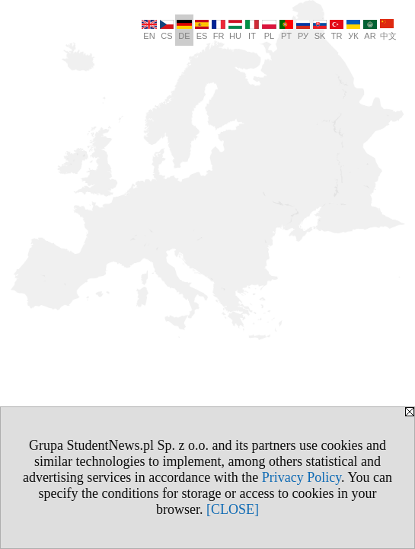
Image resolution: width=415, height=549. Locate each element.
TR (336, 30)
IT (252, 30)
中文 (388, 29)
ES (202, 30)
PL (269, 30)
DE (184, 30)
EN (149, 30)
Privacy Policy (301, 477)
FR (218, 30)
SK (320, 30)
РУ (303, 30)
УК (353, 30)
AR (370, 30)
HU (235, 30)
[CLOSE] (232, 509)
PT (286, 30)
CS (167, 30)
